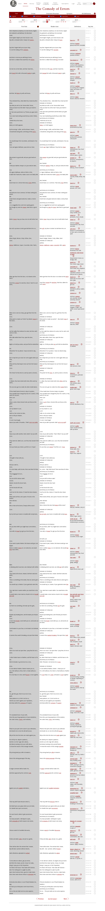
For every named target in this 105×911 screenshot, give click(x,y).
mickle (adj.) (73, 387)
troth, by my (73, 519)
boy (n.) (72, 514)
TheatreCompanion (55, 3)
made (57, 735)
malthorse (46, 245)
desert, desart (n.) (75, 849)
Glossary (31, 3)
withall (27, 853)
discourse (57, 830)
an (54, 344)
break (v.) (72, 621)
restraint (61, 746)
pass (65, 131)
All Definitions (86, 13)
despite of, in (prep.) (76, 821)
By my (41, 514)
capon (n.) (73, 271)
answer (44, 157)
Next (66, 899)
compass (53, 703)
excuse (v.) (73, 731)
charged (44, 73)
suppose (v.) (73, 773)
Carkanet (25, 50)
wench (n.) (73, 283)
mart (51, 69)
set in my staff (62, 422)
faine (10, 549)
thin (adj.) (73, 585)
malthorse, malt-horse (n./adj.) (76, 253)
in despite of (45, 821)
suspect (59, 703)
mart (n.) (72, 69)
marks (59, 73)
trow (63, 447)
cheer (64, 147)
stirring (48, 758)
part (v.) (72, 567)
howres (77, 43)
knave (48, 531)
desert (59, 849)
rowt (30, 773)
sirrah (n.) (73, 675)
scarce (58, 174)
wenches (54, 282)
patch (64, 245)
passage (52, 758)
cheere (15, 219)
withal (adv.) (73, 853)
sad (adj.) (72, 153)
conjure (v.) (73, 293)
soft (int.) (73, 229)
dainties (48, 165)
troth (44, 514)
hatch (67, 276)
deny (48, 93)
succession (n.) (74, 808)
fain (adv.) (73, 557)
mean (54, 207)
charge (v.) (73, 73)
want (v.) (72, 644)
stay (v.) (72, 319)
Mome (11, 245)
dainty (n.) (73, 166)
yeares (21, 719)
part (60, 567)
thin (67, 584)
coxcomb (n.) (73, 266)
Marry (41, 125)
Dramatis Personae (52, 13)
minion (51, 447)
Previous (40, 899)
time (51, 373)
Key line (52, 16)
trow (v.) (72, 451)
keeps (56, 505)
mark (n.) (72, 83)
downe (32, 59)
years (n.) (72, 720)
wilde (20, 839)
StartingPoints (38, 3)
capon (51, 245)
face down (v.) (74, 60)
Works (25, 3)
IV (65, 22)
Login (73, 3)
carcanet (56, 50)
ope (59, 606)
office (61, 381)
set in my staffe (33, 422)
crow (59, 662)
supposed (47, 773)
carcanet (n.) (73, 50)
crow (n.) (72, 662)
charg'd (14, 73)
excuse (60, 731)
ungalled (51, 788)
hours (60, 40)
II (24, 22)
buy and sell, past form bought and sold (77, 595)
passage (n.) (73, 763)
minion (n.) (73, 447)
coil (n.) (72, 402)
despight (77, 826)
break (47, 621)
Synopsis (69, 13)
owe (41, 365)
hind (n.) (72, 635)
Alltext (10, 21)
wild (50, 839)
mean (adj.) (73, 207)
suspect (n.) (73, 703)
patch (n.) (73, 262)
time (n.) (72, 373)
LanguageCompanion (46, 3)
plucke (27, 675)
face (57, 59)
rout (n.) (72, 779)
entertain (59, 874)
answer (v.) (73, 158)
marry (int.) (73, 125)
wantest (49, 635)
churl (62, 183)
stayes (34, 319)
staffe (77, 426)
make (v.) (72, 735)
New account (79, 3)
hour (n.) (72, 40)
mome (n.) (73, 245)
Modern (25, 16)
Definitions (38, 16)
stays (65, 319)
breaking (54, 635)
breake (17, 621)
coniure (17, 283)
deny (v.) (72, 93)
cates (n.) (72, 215)
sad (44, 147)
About (19, 3)
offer (52, 752)
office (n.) (72, 381)
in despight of (15, 821)
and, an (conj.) (74, 344)
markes (29, 73)
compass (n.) (73, 707)
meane (24, 207)
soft (43, 228)
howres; (32, 40)
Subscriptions (65, 3)
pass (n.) (72, 132)
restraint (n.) (73, 747)
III (63, 22)
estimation (56, 788)
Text (16, 13)
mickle (62, 387)
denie (18, 93)
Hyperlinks (65, 16)
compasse (23, 703)
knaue (18, 531)
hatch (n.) (73, 277)
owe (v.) (72, 364)
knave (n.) (73, 531)
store (44, 284)
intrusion (52, 801)
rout (60, 773)
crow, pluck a (74, 683)
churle (30, 183)
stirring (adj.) (74, 759)
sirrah (51, 675)
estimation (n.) (74, 788)
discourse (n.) (74, 835)
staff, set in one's (75, 423)
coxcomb (56, 245)
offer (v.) (72, 753)
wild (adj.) (73, 839)
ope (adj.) (72, 606)
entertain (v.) (74, 875)
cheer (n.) (72, 147)
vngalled (20, 788)
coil (45, 402)
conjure (48, 282)
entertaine (30, 874)
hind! (67, 635)
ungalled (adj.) (74, 793)
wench (46, 830)
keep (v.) (72, 505)
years (50, 719)
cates (49, 207)
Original (14, 16)
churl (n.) (72, 183)
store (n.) (72, 287)
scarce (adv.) (73, 175)
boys (65, 514)
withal (58, 853)
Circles (33, 13)
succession (55, 808)
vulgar (42, 768)
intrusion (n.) (74, 802)
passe (34, 131)
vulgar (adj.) (73, 769)
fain (67, 548)
